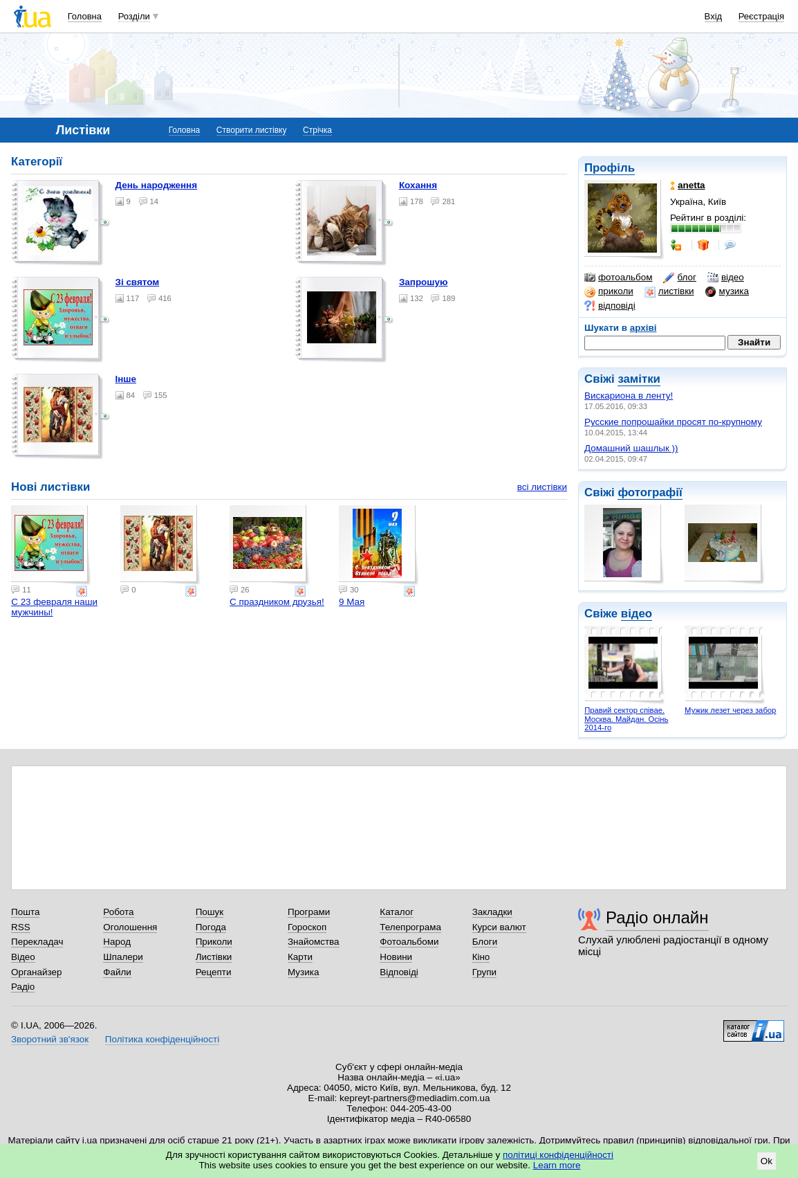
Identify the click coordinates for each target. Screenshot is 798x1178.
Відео (23, 957)
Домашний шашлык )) (631, 448)
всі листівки (542, 487)
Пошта (25, 912)
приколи (608, 291)
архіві (643, 328)
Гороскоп (307, 927)
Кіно (481, 957)
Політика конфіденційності (162, 1039)
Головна (85, 16)
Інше (126, 379)
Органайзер (36, 972)
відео (725, 277)
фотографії (650, 492)
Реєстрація (761, 16)
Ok (766, 1161)
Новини (396, 957)
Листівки (214, 957)
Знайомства (314, 941)
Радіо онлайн (657, 917)
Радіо (23, 986)
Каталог (397, 912)
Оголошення (130, 927)
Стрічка (317, 130)
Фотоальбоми (409, 941)
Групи (484, 972)
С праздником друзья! (277, 602)
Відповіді (399, 972)
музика (727, 291)
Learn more (557, 1165)
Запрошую (423, 282)
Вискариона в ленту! (628, 395)
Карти (300, 957)
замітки (639, 379)
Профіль (609, 167)
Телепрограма (410, 927)
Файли (117, 972)
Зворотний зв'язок (50, 1039)
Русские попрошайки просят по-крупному (673, 422)
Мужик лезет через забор (730, 710)
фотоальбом (618, 277)
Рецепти (214, 972)
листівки (669, 291)
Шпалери (122, 957)
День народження (156, 185)
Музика (303, 972)
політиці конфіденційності (558, 1155)
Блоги (485, 941)
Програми (309, 912)
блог (679, 277)
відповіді (609, 305)
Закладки (492, 912)
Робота (118, 912)
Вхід (714, 16)
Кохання (418, 185)
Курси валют (499, 927)
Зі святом (137, 282)
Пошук (210, 912)
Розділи (134, 16)
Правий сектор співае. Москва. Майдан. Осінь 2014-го (626, 719)
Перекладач (37, 941)
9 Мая (351, 602)
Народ (117, 941)
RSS (20, 927)
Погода (211, 927)
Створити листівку (251, 130)
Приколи (214, 941)
